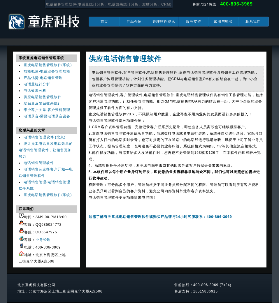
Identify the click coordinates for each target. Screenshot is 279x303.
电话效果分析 (35, 91)
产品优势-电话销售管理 (43, 78)
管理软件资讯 (163, 22)
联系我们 (253, 22)
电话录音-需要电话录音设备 (47, 116)
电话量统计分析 (37, 84)
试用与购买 (223, 22)
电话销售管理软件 (39, 163)
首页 (104, 22)
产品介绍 (134, 22)
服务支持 (193, 22)
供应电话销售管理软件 (43, 97)
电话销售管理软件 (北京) (45, 137)
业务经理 (43, 240)
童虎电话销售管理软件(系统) (48, 65)
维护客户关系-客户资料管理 (47, 110)
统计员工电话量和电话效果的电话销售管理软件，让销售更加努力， (46, 150)
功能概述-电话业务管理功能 (47, 71)
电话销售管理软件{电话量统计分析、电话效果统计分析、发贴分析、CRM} (108, 4)
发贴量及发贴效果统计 (43, 103)
